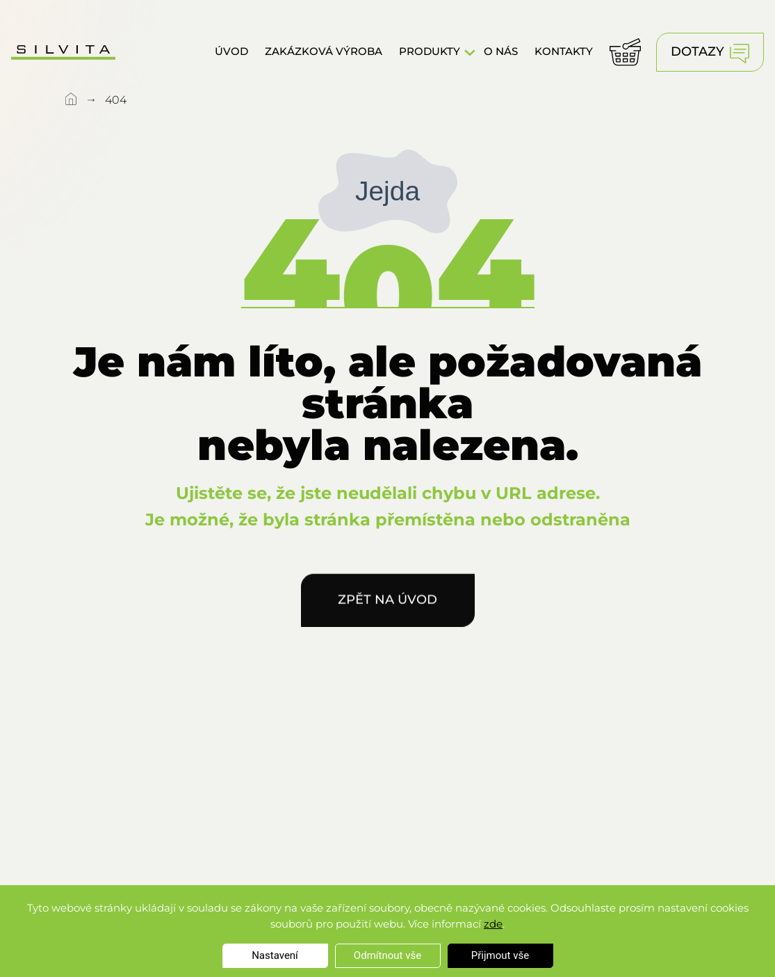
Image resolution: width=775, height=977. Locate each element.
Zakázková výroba (323, 50)
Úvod (231, 50)
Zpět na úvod (387, 604)
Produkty (429, 50)
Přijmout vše (500, 955)
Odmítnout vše (387, 955)
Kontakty (564, 50)
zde (493, 923)
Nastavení (275, 955)
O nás (501, 50)
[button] (469, 52)
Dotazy (710, 53)
